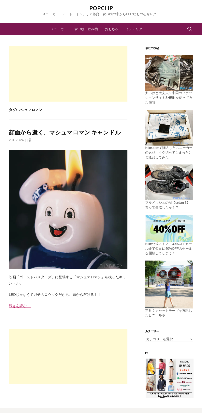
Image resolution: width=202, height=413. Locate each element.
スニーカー (58, 29)
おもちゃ (111, 29)
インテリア (133, 29)
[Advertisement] (68, 74)
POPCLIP (101, 8)
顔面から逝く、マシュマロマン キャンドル (65, 132)
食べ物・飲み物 (86, 29)
